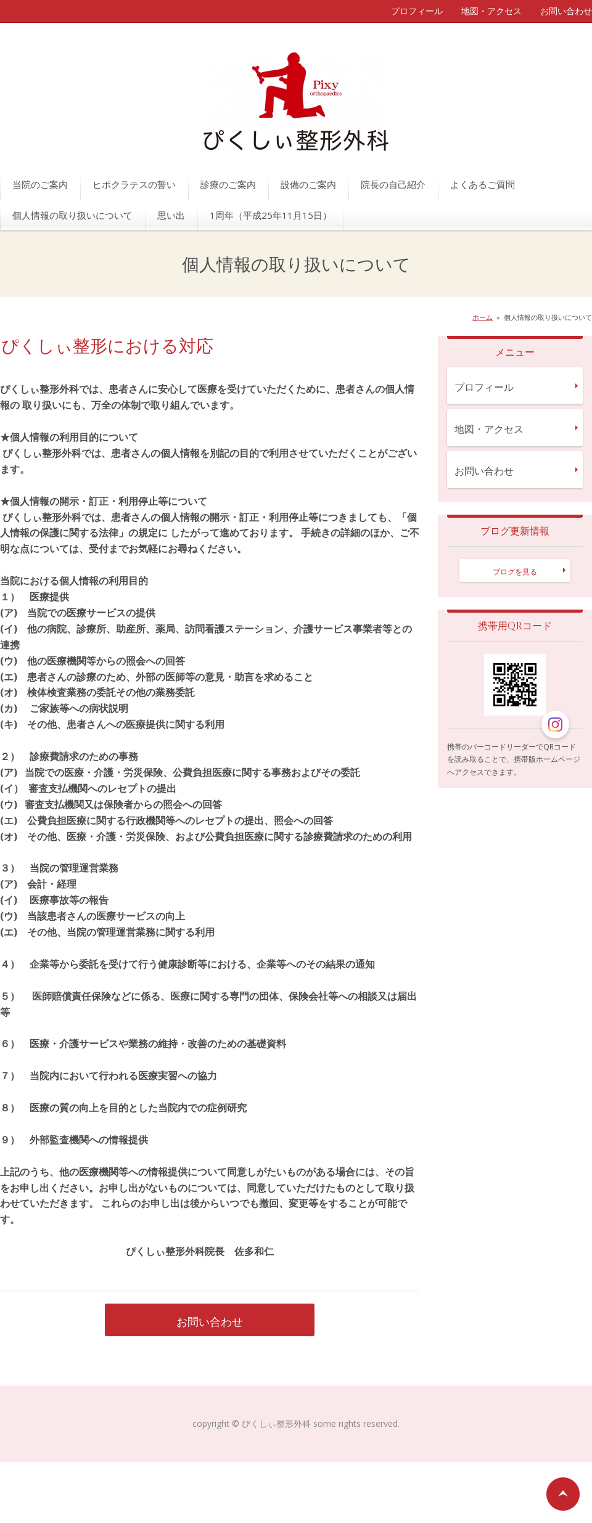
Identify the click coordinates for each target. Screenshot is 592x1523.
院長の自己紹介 (393, 184)
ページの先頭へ (563, 1494)
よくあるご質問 (482, 184)
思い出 (171, 215)
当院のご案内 (40, 184)
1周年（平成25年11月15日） (271, 215)
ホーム (482, 317)
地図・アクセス (491, 11)
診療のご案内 (228, 184)
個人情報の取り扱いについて (72, 215)
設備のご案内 (308, 184)
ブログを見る (515, 571)
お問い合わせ (566, 11)
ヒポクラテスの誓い (134, 184)
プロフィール (417, 11)
